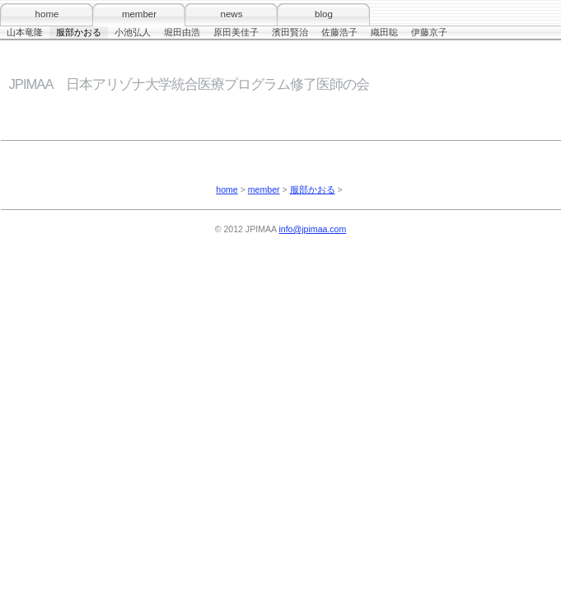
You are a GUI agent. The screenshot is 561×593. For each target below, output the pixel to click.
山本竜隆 (25, 32)
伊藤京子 (429, 32)
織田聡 (384, 32)
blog (324, 14)
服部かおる (78, 32)
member (139, 14)
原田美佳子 (236, 32)
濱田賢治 (290, 32)
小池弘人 (133, 32)
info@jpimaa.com (312, 229)
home (47, 14)
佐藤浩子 (339, 32)
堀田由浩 (182, 32)
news (232, 14)
